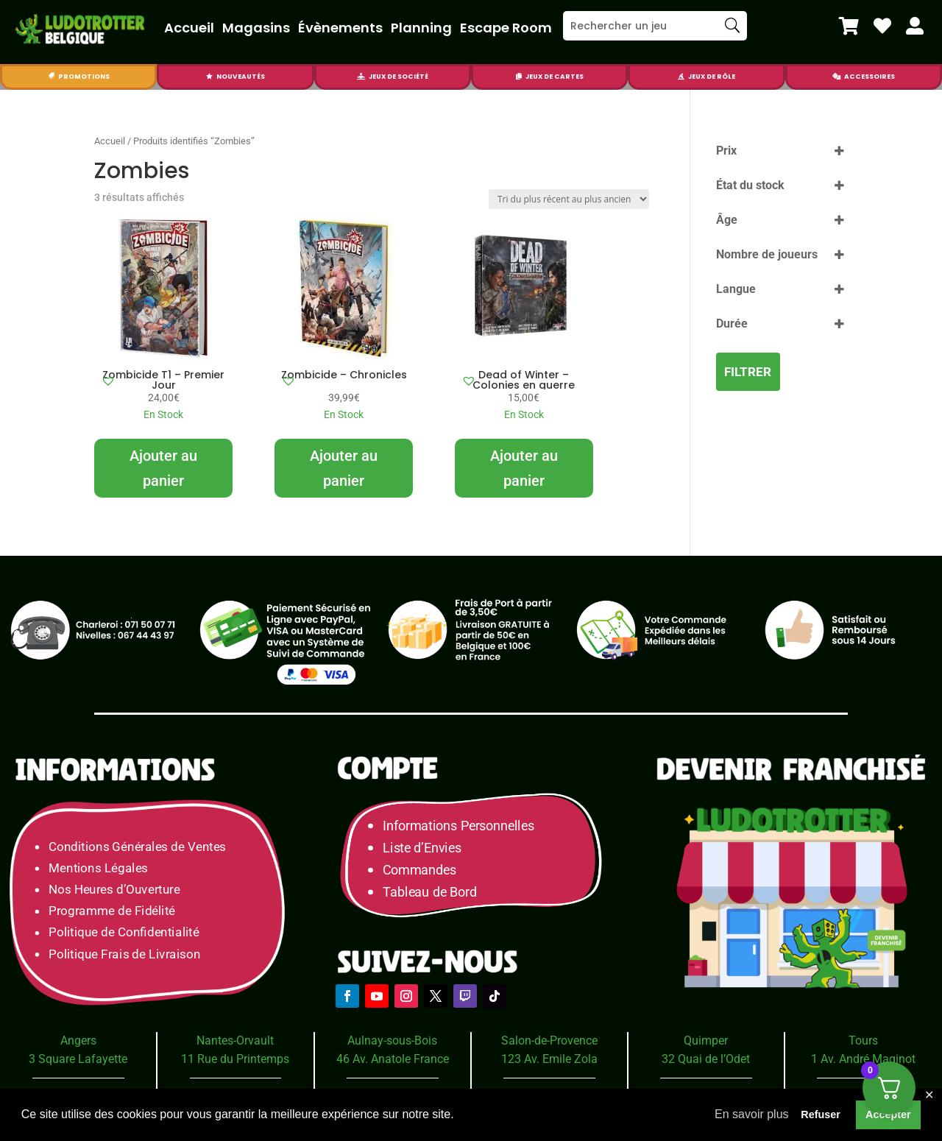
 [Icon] (882, 26)
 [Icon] (519, 77)
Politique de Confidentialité (124, 932)
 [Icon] (915, 26)
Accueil (189, 27)
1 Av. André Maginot (863, 1059)
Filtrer (747, 371)
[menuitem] (849, 26)
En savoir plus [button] (752, 1114)
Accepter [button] (888, 1114)
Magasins (256, 27)
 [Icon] (51, 77)
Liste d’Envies (427, 847)
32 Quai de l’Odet (706, 1059)
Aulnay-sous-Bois (392, 1041)
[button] (108, 380)
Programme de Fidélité (112, 911)
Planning (421, 27)
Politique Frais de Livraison (124, 953)
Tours (863, 1041)
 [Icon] (209, 77)
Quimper (706, 1041)
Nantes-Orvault (235, 1041)
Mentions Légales (98, 868)
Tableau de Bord (430, 892)
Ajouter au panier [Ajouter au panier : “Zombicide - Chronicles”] (344, 468)
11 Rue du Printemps (235, 1059)
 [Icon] (836, 77)
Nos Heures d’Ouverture (114, 889)
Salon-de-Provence (549, 1041)
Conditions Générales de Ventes (137, 847)
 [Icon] (849, 26)
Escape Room (506, 27)
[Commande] (569, 199)
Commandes (419, 869)
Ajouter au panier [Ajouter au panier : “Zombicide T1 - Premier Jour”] (163, 468)
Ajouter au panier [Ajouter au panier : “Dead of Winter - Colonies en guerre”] (524, 468)
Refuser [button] (820, 1114)
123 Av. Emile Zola (549, 1059)
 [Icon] (681, 77)
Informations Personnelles (458, 825)
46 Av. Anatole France (392, 1059)
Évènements (340, 27)
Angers (78, 1041)
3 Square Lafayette (78, 1059)
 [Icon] (361, 77)
